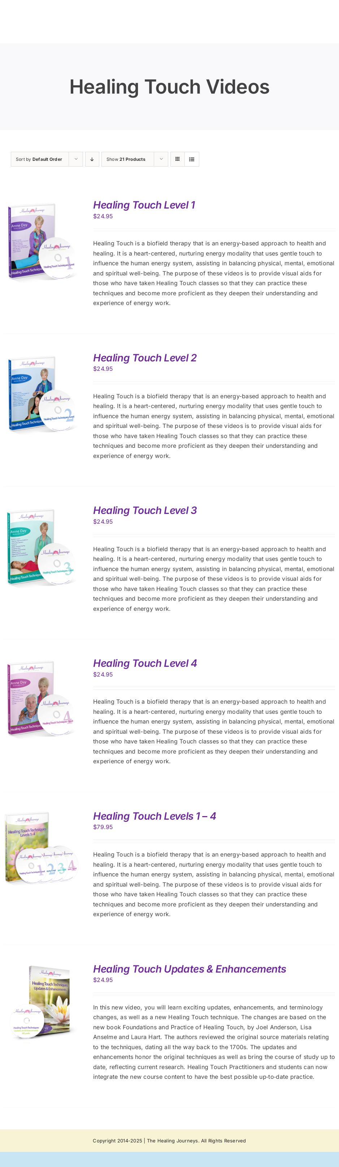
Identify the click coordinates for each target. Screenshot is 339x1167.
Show (126, 159)
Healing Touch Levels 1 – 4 (154, 816)
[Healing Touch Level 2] (42, 356)
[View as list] (192, 159)
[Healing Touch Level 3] (42, 509)
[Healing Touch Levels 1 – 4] (42, 815)
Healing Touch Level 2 (144, 358)
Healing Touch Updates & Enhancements (189, 969)
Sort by (39, 159)
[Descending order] (92, 159)
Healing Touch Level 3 (145, 510)
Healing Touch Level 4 (145, 663)
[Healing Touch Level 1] (42, 203)
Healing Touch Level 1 (144, 205)
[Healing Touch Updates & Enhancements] (42, 967)
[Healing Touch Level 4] (42, 662)
